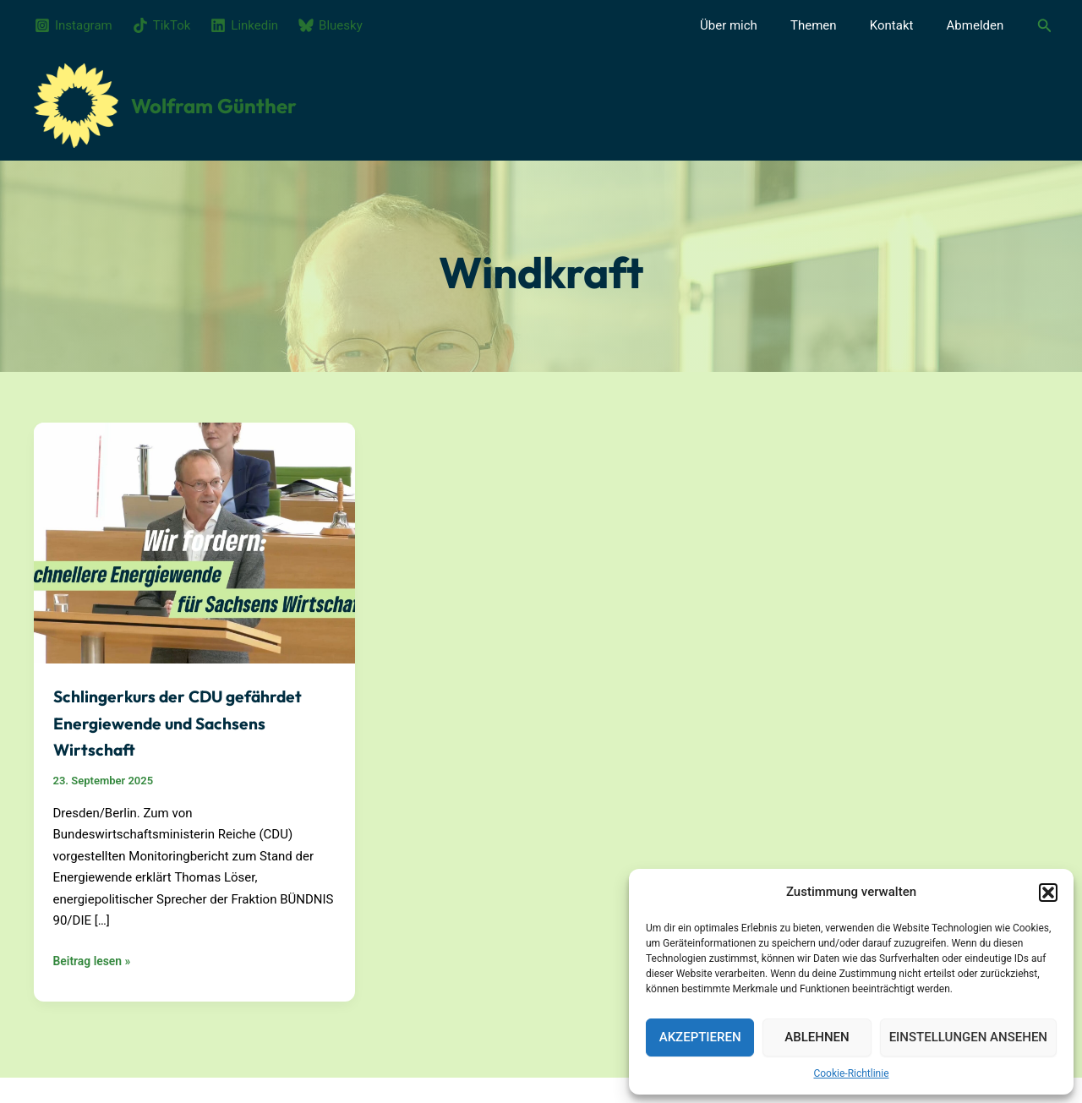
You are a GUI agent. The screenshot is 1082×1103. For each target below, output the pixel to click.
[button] (1048, 886)
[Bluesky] (330, 25)
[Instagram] (73, 25)
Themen (833, 25)
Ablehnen (816, 1037)
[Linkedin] (244, 25)
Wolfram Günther (214, 105)
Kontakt (904, 25)
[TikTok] (162, 25)
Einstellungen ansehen (968, 1037)
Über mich (755, 25)
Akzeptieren (700, 1037)
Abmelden (979, 25)
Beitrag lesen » (95, 962)
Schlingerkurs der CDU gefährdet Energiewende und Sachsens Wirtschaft (188, 721)
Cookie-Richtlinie (850, 1073)
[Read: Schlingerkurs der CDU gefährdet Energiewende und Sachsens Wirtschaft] (194, 541)
